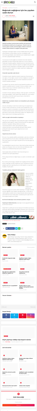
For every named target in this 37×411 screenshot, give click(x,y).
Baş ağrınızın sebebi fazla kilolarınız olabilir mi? (8, 272)
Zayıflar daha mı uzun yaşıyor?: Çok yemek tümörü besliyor (26, 287)
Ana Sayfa (4, 7)
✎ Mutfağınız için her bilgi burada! (11, 220)
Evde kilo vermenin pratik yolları (8, 372)
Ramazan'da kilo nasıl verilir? (9, 385)
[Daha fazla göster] (22, 228)
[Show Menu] (2, 2)
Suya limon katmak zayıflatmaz (24, 272)
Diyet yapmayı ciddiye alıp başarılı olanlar (16, 340)
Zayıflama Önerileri (13, 7)
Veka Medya (11, 235)
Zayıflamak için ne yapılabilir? (10, 285)
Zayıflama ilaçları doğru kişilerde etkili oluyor (25, 258)
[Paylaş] (33, 16)
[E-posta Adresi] (18, 402)
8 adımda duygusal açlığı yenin (8, 258)
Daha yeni (4, 307)
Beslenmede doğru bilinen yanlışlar (26, 359)
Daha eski (32, 307)
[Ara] (35, 2)
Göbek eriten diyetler (24, 385)
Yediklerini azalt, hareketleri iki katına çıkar (26, 372)
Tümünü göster (31, 247)
